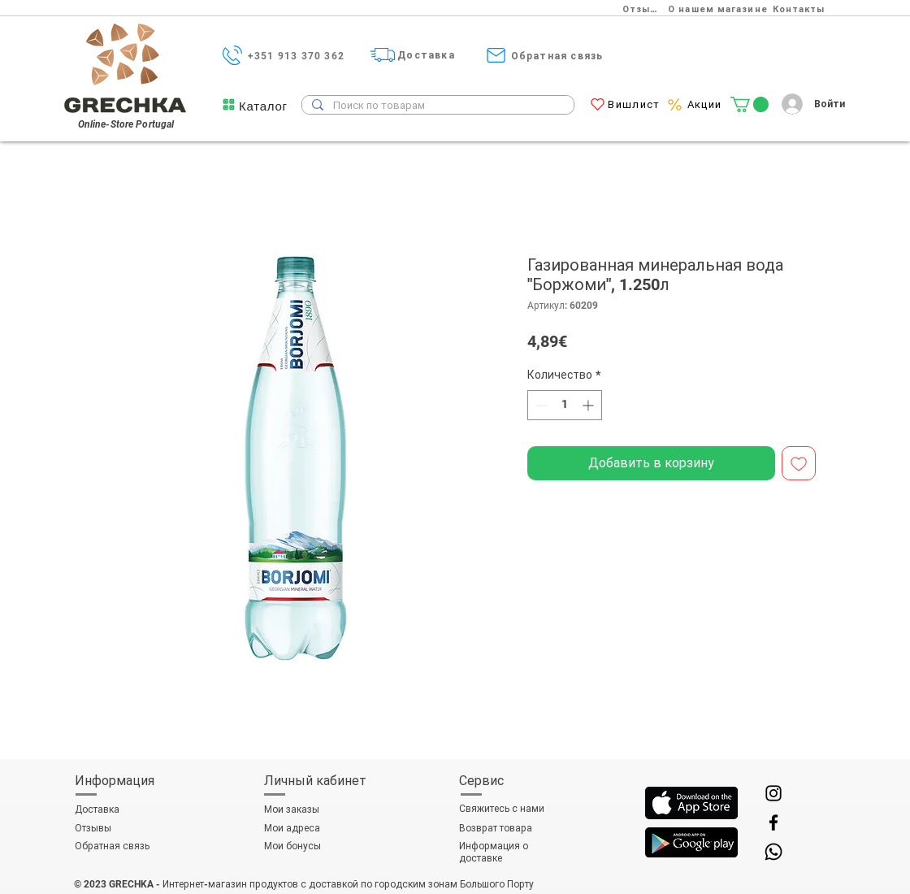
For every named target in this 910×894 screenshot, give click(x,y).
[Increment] (589, 405)
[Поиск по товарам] (436, 105)
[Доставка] (428, 55)
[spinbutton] (564, 405)
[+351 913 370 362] (298, 56)
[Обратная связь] (558, 56)
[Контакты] (800, 9)
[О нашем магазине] (719, 9)
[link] (749, 104)
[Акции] (706, 104)
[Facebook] (773, 822)
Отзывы (93, 828)
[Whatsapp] (773, 851)
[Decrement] (540, 405)
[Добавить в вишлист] (799, 463)
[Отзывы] (644, 9)
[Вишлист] (636, 104)
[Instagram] (773, 793)
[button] (263, 106)
